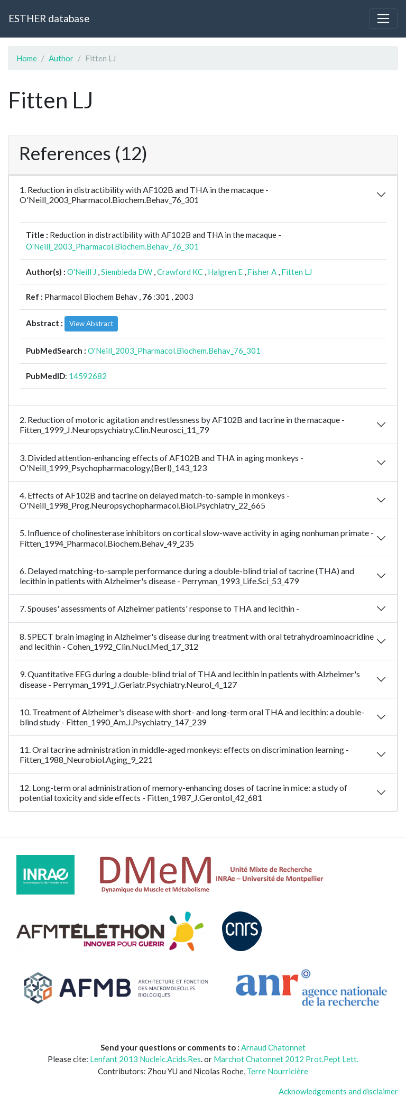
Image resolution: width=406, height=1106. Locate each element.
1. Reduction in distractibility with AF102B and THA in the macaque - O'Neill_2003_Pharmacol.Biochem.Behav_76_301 (144, 195)
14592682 (88, 376)
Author (61, 58)
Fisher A (261, 271)
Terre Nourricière (277, 1071)
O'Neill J (81, 271)
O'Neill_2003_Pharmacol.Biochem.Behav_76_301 (112, 246)
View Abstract (91, 323)
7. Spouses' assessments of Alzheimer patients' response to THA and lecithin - (159, 608)
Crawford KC (180, 271)
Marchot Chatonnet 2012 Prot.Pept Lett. (286, 1059)
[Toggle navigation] (383, 18)
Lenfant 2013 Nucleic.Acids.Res (145, 1059)
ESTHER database (48, 18)
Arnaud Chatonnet (273, 1047)
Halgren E (225, 271)
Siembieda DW (126, 271)
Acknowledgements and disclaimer (338, 1091)
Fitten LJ (296, 271)
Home (26, 58)
